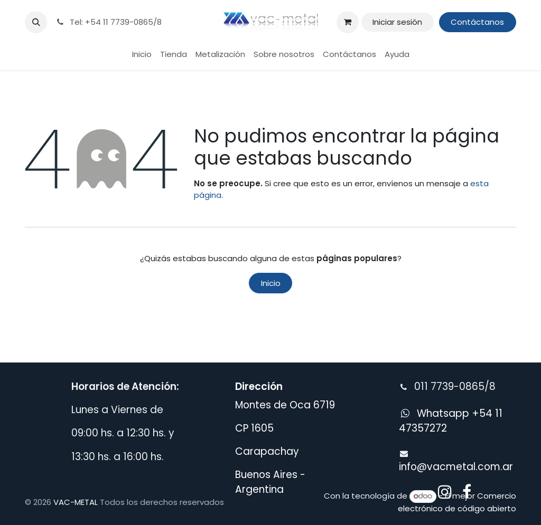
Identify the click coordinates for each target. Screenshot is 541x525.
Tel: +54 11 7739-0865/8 (108, 21)
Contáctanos (477, 21)
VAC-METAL (75, 502)
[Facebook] (467, 491)
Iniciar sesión (397, 21)
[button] (36, 22)
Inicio (271, 283)
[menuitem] (142, 54)
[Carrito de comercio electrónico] (348, 22)
